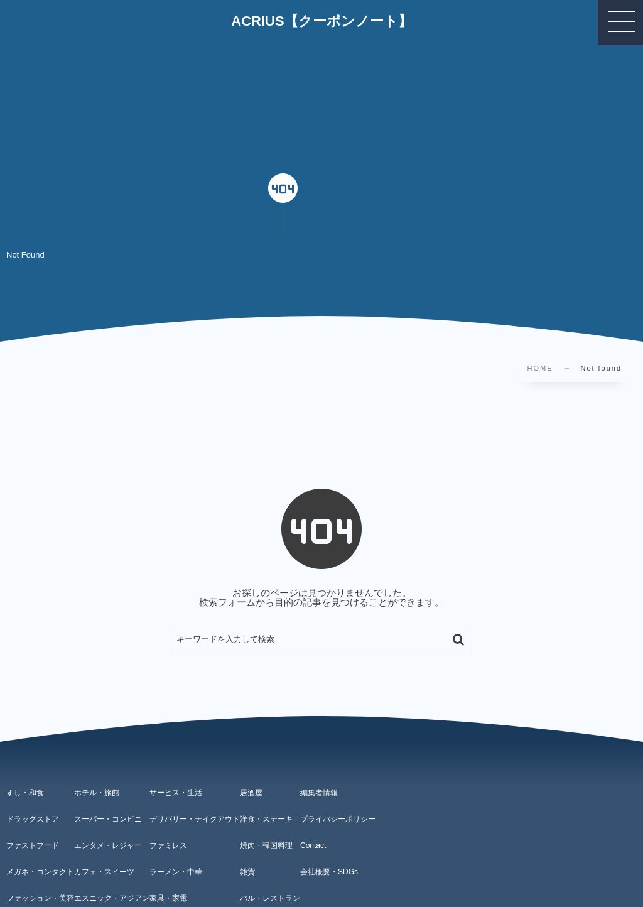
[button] (620, 22)
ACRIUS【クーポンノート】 (321, 21)
